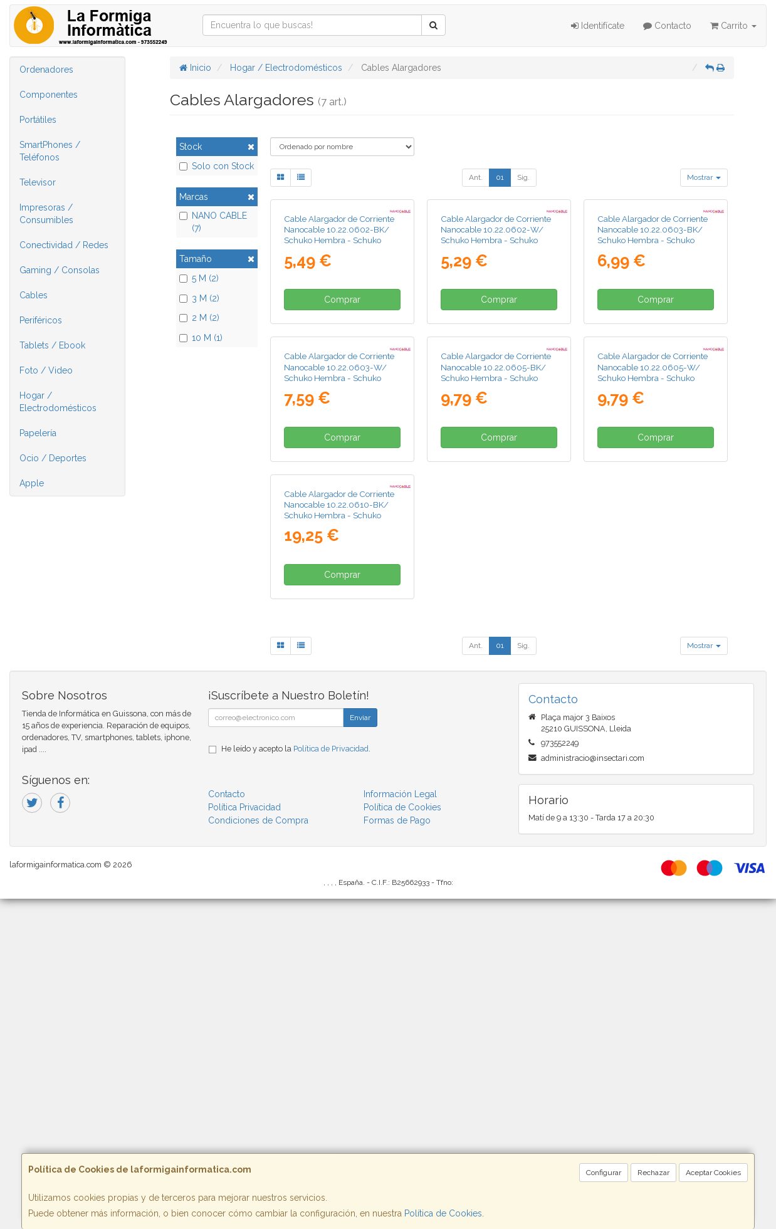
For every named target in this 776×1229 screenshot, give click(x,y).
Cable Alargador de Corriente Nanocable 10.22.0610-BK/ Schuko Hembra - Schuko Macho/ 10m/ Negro (339, 839)
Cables (33, 295)
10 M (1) (201, 338)
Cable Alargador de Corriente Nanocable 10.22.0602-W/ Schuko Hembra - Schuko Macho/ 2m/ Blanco (496, 344)
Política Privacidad (244, 1137)
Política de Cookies (443, 1213)
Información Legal (400, 1124)
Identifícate (597, 26)
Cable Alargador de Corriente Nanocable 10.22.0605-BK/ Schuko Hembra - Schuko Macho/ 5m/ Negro (496, 592)
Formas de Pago (397, 1151)
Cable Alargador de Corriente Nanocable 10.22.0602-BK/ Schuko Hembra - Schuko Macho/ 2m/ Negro (339, 344)
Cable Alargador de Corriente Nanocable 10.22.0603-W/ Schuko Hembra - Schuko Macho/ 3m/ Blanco (339, 592)
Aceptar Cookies (713, 1172)
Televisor (37, 182)
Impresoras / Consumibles (46, 213)
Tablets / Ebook (52, 345)
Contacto (667, 26)
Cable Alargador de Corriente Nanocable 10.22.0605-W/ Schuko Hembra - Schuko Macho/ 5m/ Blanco (652, 592)
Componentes (48, 95)
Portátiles (37, 120)
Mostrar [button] (704, 177)
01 (500, 177)
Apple (31, 483)
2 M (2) (199, 318)
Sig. (523, 177)
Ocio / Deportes (53, 458)
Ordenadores (46, 70)
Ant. (476, 177)
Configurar (603, 1172)
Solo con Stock (216, 166)
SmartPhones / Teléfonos (49, 151)
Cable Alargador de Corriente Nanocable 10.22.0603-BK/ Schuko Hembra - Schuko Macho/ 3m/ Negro (652, 344)
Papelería (37, 433)
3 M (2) (199, 298)
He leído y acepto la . (295, 1079)
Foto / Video (46, 370)
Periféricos (40, 320)
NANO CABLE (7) (213, 222)
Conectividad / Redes (63, 245)
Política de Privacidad (331, 1079)
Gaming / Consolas (59, 270)
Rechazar (653, 1172)
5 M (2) (199, 278)
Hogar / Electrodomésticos (58, 401)
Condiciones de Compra (258, 1151)
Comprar (342, 410)
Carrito (733, 26)
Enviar (360, 1047)
